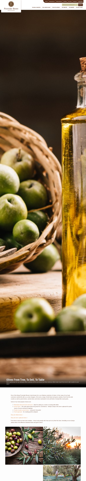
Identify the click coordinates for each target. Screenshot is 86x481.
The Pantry (64, 7)
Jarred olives (17, 406)
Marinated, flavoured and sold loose (23, 404)
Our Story (69, 1)
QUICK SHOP (80, 1)
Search (80, 4)
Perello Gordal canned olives (21, 410)
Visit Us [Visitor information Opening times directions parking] (46, 1)
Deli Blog (65, 1)
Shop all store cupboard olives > (19, 417)
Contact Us (75, 1)
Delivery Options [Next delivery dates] (59, 1)
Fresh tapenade (18, 412)
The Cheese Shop (46, 7)
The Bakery (71, 7)
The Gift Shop (79, 7)
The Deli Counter (36, 7)
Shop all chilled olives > (17, 414)
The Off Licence (56, 7)
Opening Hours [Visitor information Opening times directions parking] (52, 1)
